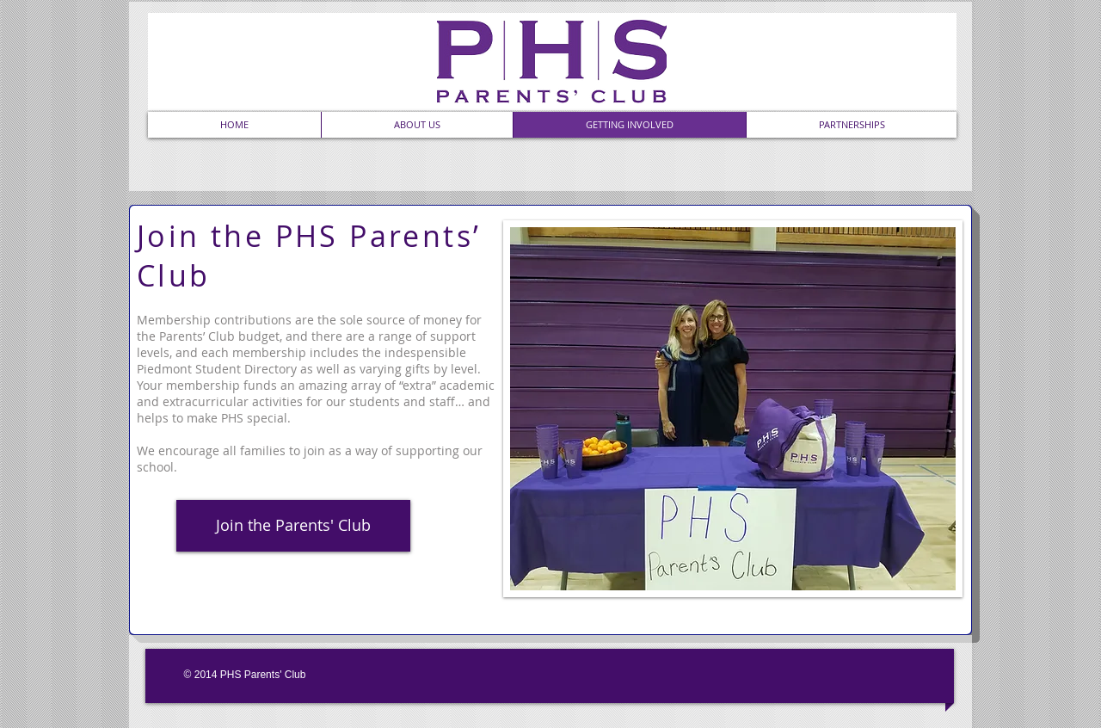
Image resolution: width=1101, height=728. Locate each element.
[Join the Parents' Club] (293, 526)
